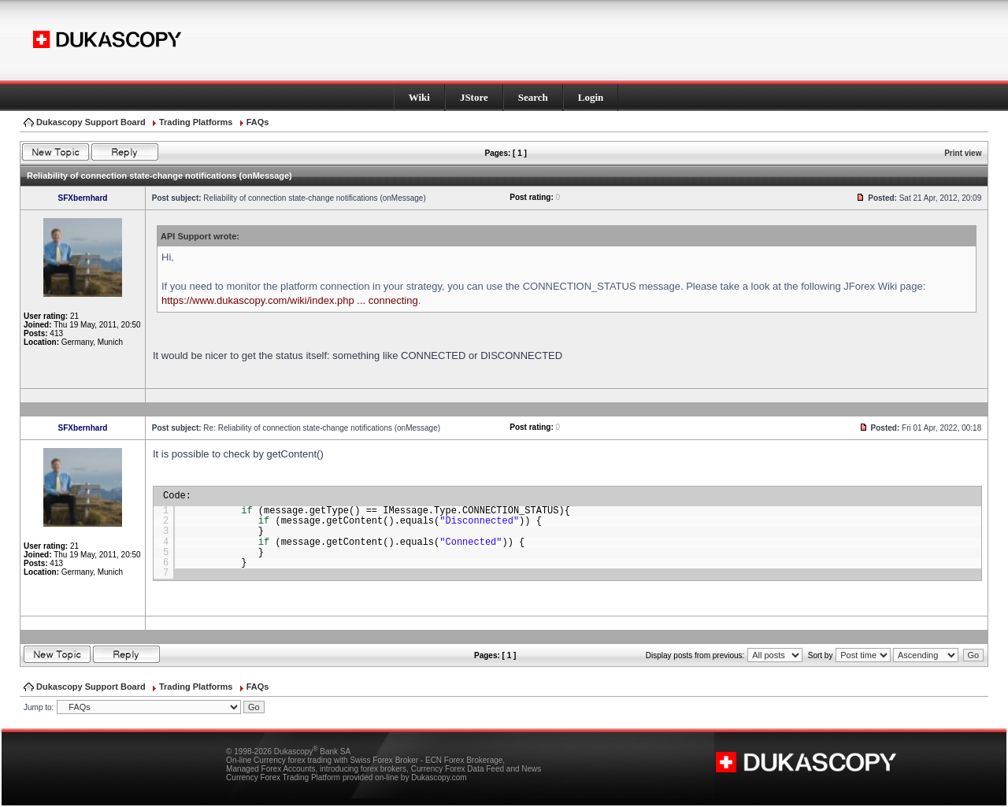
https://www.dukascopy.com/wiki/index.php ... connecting (289, 300)
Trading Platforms (196, 122)
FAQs (257, 122)
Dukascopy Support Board (91, 122)
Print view (962, 153)
